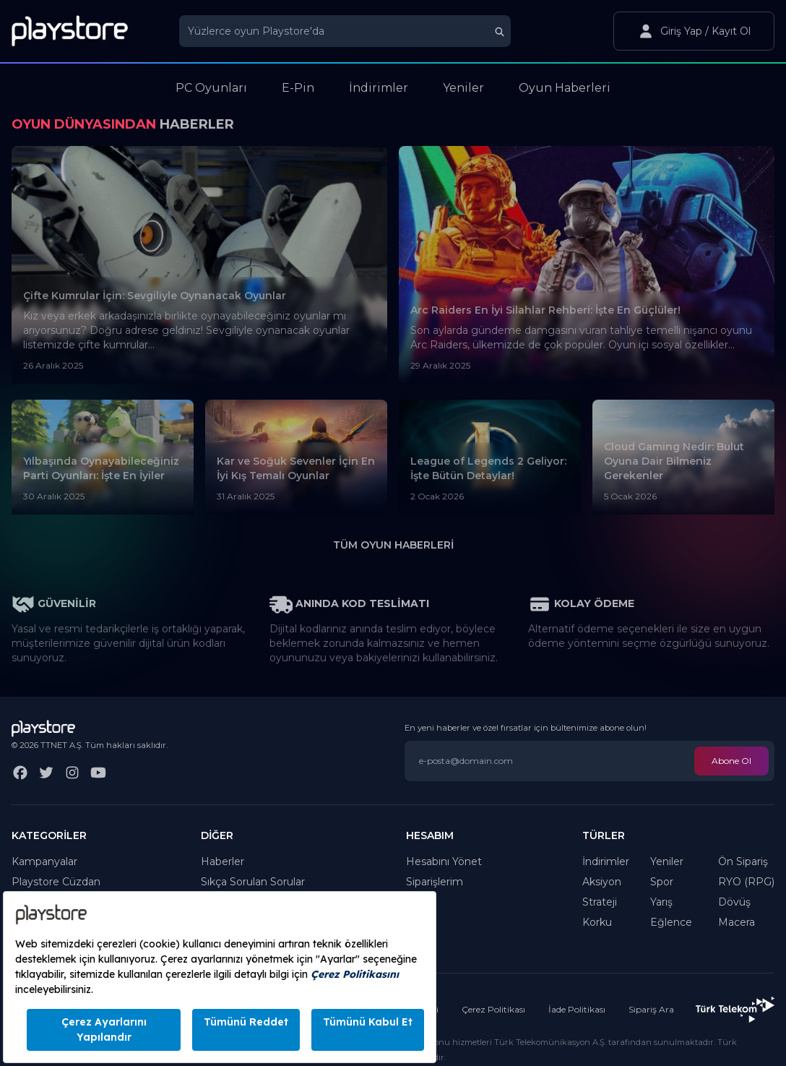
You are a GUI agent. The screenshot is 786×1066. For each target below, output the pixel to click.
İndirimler (605, 861)
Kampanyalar (44, 861)
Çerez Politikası (493, 1009)
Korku (597, 922)
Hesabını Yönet (444, 861)
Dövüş (734, 901)
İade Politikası (576, 1009)
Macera (736, 922)
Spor (661, 881)
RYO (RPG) (746, 881)
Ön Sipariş (743, 861)
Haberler (222, 861)
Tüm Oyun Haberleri (393, 544)
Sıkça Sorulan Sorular (253, 881)
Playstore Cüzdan (56, 881)
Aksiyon (601, 881)
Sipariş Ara (651, 1009)
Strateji (599, 901)
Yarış (661, 901)
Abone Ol (731, 760)
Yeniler (666, 861)
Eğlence (671, 922)
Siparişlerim (434, 881)
